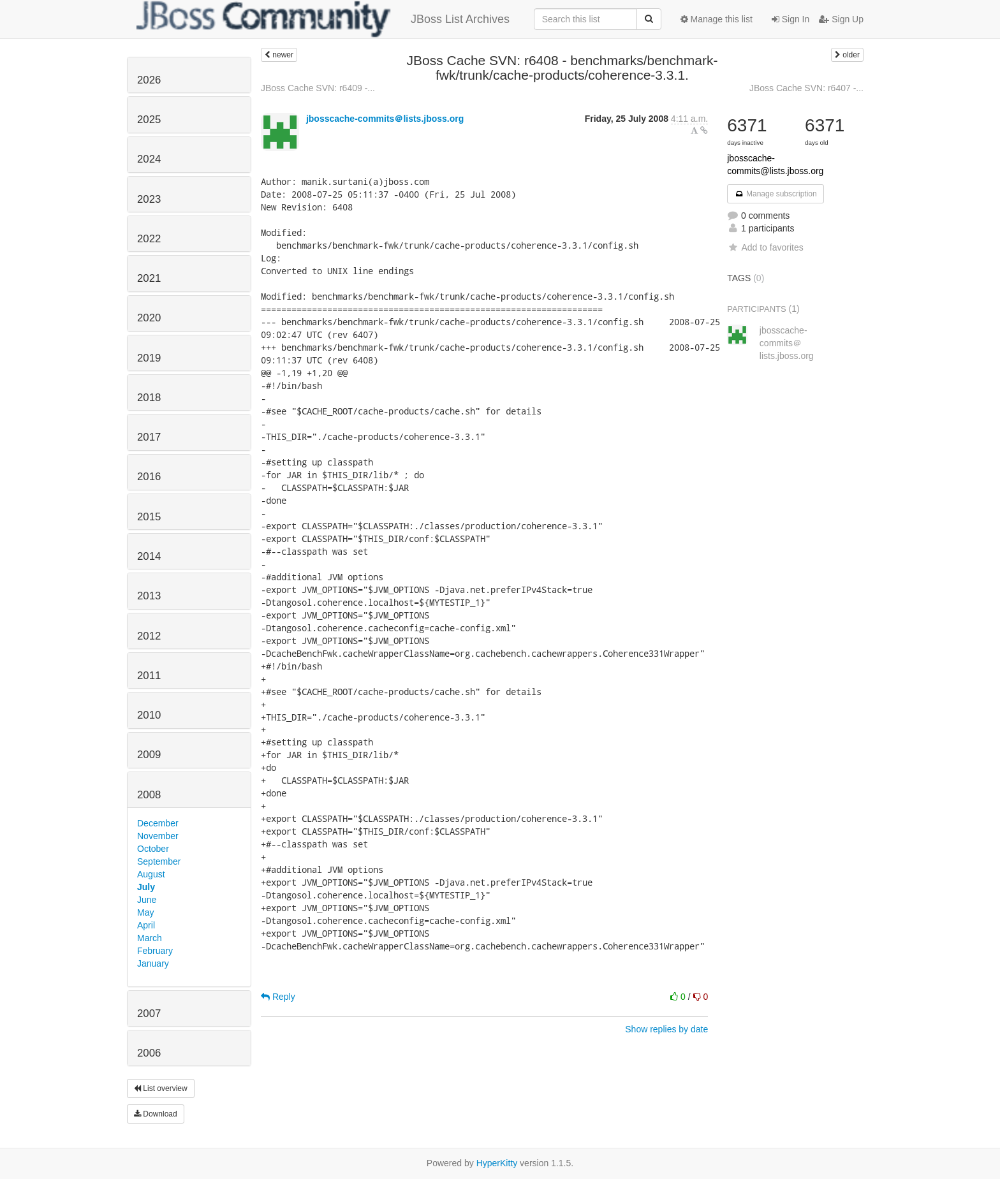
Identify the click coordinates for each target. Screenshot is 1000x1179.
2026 (149, 80)
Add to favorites (765, 247)
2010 (149, 715)
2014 (149, 556)
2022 (149, 239)
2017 (149, 437)
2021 (149, 278)
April (146, 925)
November (158, 836)
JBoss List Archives (323, 19)
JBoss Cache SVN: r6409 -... (318, 88)
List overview (161, 1088)
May (145, 912)
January (153, 963)
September (158, 861)
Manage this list (716, 19)
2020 (149, 318)
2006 (149, 1053)
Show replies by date (666, 1029)
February (155, 951)
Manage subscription (775, 193)
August (151, 874)
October (153, 849)
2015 (149, 517)
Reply (278, 997)
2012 (149, 636)
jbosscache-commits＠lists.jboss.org (385, 119)
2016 (149, 477)
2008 (149, 795)
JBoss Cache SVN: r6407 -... (806, 88)
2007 (149, 1013)
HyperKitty (497, 1163)
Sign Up (841, 19)
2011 (149, 676)
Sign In (790, 19)
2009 (149, 755)
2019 (149, 358)
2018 (149, 398)
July (146, 887)
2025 (149, 120)
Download (155, 1113)
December (158, 823)
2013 (149, 596)
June (146, 900)
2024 (149, 159)
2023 (149, 199)
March (149, 938)
